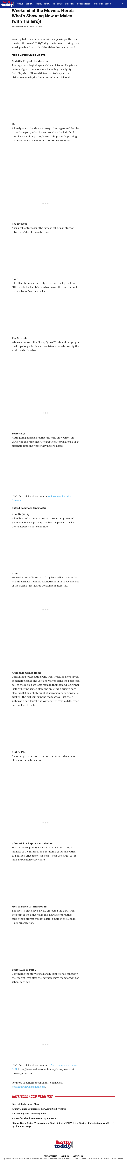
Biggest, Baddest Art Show (28, 1104)
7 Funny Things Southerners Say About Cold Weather (45, 1108)
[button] (123, 3)
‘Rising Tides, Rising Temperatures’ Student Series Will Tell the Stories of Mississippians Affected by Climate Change (58, 1124)
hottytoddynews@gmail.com (28, 1086)
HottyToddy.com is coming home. (32, 1113)
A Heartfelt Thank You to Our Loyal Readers (39, 1118)
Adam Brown (20, 26)
